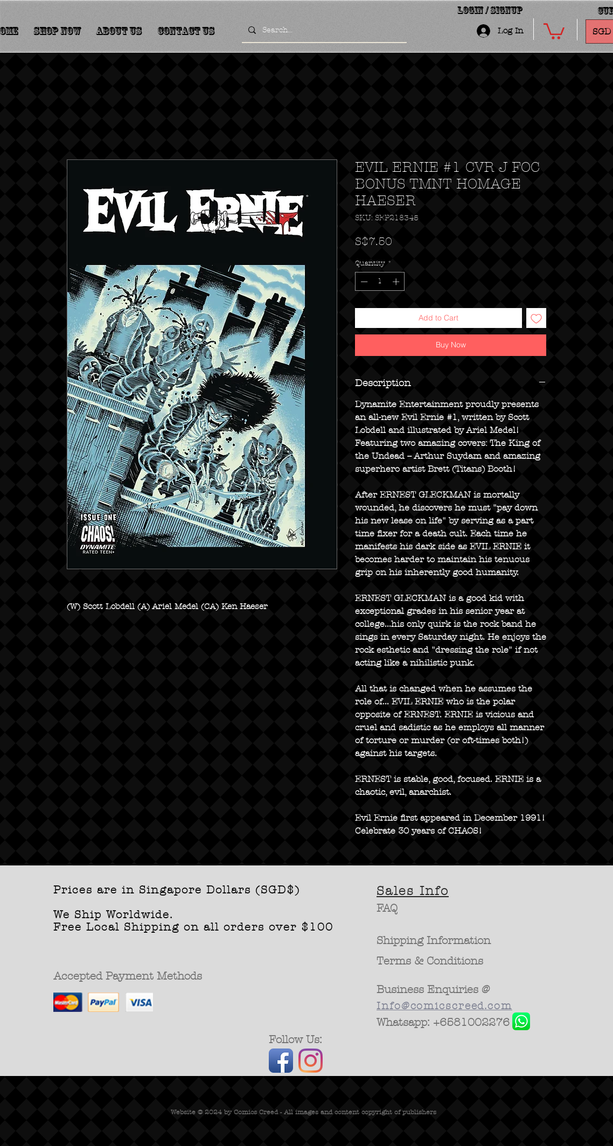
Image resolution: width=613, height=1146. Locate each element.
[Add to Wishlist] (536, 318)
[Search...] (323, 30)
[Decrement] (363, 281)
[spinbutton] (380, 281)
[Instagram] (310, 1061)
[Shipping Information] (434, 940)
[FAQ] (387, 908)
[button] (554, 30)
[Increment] (397, 281)
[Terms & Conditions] (430, 961)
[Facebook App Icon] (281, 1061)
